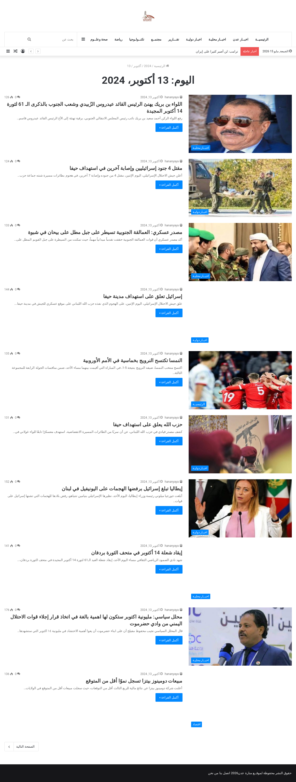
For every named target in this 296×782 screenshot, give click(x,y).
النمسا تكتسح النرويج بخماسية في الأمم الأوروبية (133, 360)
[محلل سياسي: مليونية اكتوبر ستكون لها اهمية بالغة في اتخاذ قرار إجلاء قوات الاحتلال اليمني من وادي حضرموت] (240, 636)
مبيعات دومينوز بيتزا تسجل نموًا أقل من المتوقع (134, 681)
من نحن (213, 773)
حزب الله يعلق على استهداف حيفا (148, 424)
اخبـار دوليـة (194, 39)
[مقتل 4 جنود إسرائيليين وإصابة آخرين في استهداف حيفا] (240, 188)
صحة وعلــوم (99, 39)
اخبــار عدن (240, 39)
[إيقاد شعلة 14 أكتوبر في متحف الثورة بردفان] (240, 572)
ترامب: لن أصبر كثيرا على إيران (217, 51)
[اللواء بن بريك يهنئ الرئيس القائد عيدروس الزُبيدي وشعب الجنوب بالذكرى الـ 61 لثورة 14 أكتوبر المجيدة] (240, 124)
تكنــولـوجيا (136, 39)
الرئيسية (161, 66)
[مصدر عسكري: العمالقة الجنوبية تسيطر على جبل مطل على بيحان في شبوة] (240, 252)
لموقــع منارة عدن (250, 773)
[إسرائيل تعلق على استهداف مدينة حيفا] (240, 316)
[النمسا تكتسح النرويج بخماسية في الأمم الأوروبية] (240, 380)
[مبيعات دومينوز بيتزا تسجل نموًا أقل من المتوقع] (240, 701)
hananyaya (172, 97)
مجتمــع (156, 39)
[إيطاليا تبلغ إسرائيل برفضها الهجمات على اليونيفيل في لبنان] (240, 508)
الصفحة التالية (21, 746)
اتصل (226, 773)
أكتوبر (137, 66)
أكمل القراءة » (169, 127)
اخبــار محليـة (217, 39)
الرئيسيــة (261, 39)
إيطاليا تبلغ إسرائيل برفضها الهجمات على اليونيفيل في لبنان (122, 489)
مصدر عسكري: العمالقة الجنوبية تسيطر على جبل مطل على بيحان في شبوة (105, 232)
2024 (147, 66)
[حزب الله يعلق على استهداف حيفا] (240, 444)
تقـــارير (173, 39)
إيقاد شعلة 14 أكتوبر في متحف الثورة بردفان (137, 553)
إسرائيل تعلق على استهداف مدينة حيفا (143, 296)
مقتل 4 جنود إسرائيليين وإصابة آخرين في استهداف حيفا (126, 168)
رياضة (118, 39)
